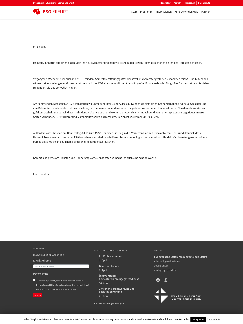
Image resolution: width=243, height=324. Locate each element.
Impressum (189, 2)
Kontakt (177, 2)
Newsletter (165, 2)
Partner (205, 11)
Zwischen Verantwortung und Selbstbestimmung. (117, 290)
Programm (146, 11)
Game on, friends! (109, 266)
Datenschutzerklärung (67, 289)
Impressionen (164, 11)
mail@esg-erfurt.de (165, 270)
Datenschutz (204, 2)
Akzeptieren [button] (198, 319)
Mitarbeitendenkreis (186, 11)
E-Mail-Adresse (42, 260)
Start (134, 11)
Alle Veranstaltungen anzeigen (109, 303)
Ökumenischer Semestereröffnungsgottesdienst (119, 277)
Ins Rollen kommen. (111, 256)
